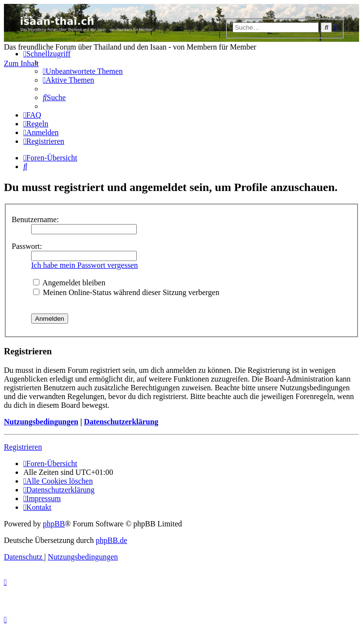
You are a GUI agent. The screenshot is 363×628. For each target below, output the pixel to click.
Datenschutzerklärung (121, 422)
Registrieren (23, 447)
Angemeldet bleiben (69, 283)
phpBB (54, 524)
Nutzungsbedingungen (41, 422)
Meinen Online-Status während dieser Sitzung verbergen (126, 292)
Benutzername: (35, 219)
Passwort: (27, 246)
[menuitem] (83, 71)
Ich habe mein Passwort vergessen (84, 265)
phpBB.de (111, 540)
